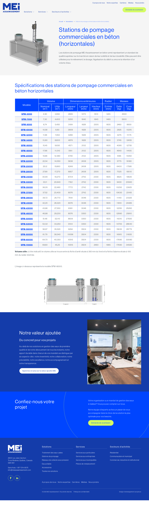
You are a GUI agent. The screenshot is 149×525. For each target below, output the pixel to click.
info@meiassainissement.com (19, 470)
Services (43, 12)
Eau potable (46, 464)
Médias (130, 3)
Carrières (123, 3)
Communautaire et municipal (121, 456)
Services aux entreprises (85, 456)
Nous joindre (139, 3)
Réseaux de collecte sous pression (55, 460)
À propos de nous (99, 3)
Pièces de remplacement (85, 464)
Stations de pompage (50, 456)
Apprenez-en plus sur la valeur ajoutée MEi (39, 371)
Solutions (29, 12)
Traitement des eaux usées (52, 453)
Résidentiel (114, 453)
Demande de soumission (134, 10)
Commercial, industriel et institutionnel (124, 460)
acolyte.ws (138, 492)
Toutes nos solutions (50, 471)
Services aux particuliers (85, 453)
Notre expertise (112, 3)
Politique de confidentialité (81, 492)
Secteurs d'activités (61, 12)
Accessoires (47, 467)
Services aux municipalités (86, 460)
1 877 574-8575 (22, 467)
